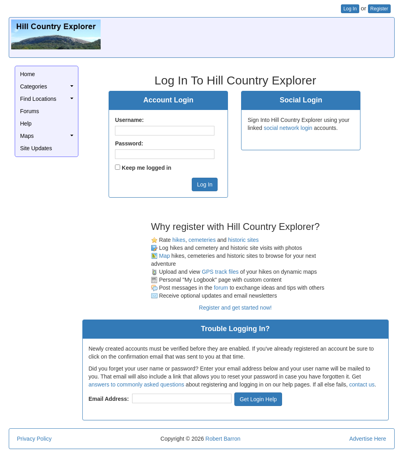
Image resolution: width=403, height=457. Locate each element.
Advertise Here (367, 438)
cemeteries (202, 240)
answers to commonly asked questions (136, 384)
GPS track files (220, 272)
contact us (362, 384)
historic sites (243, 240)
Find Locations (38, 99)
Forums (29, 111)
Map (164, 256)
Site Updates (36, 148)
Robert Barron (222, 438)
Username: (129, 120)
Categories (33, 86)
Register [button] (379, 9)
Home (27, 74)
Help (26, 123)
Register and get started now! (235, 307)
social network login (288, 128)
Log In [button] (349, 9)
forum (221, 287)
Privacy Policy (34, 438)
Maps (27, 136)
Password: (129, 143)
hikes (178, 240)
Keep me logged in (146, 168)
